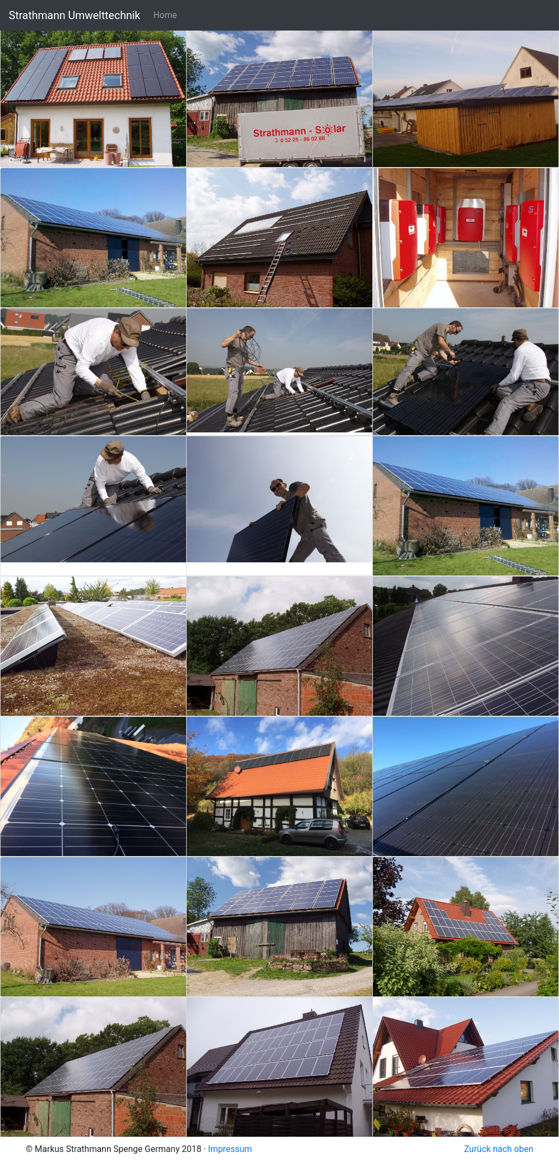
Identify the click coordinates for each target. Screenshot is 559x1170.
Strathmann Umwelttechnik (74, 15)
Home (165, 15)
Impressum (230, 1149)
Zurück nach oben (498, 1149)
